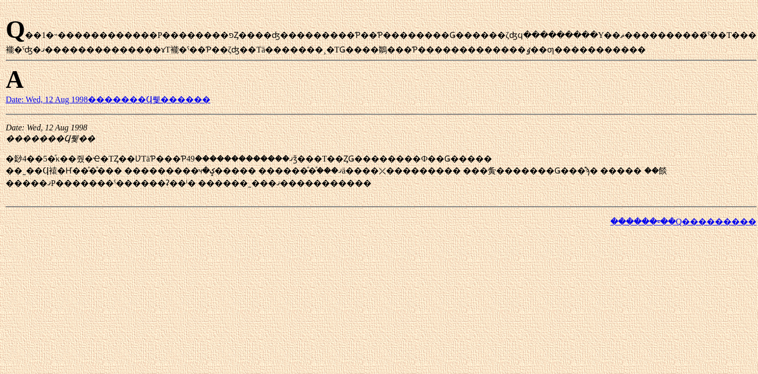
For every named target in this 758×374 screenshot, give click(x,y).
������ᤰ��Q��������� (683, 221)
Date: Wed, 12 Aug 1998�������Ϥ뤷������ (108, 99)
